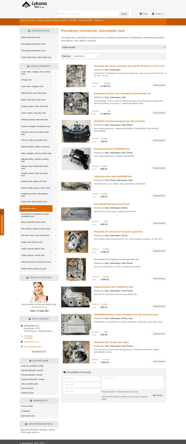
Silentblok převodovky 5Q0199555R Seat (115, 137)
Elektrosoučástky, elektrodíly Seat (34, 113)
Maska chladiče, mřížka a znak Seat (35, 140)
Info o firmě (36, 15)
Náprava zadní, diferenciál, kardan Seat (34, 161)
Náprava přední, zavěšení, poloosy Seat (35, 154)
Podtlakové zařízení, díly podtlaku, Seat (34, 188)
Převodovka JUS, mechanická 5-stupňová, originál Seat (123, 215)
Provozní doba (27, 403)
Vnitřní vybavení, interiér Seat (33, 249)
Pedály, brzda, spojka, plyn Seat (33, 175)
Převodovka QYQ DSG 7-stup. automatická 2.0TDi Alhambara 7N (128, 84)
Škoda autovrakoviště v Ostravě (33, 375)
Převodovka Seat (28, 202)
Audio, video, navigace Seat (32, 80)
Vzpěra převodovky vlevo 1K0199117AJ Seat (117, 267)
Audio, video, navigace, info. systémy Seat (32, 66)
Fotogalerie (25, 408)
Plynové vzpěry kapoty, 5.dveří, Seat (35, 182)
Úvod (24, 15)
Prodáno (107, 75)
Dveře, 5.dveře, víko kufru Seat (33, 106)
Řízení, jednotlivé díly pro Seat (33, 216)
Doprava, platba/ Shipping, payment (60, 15)
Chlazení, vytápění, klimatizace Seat (35, 119)
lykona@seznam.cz (39, 301)
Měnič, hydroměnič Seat (30, 30)
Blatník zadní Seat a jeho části (33, 93)
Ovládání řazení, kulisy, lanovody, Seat (34, 168)
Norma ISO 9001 (28, 385)
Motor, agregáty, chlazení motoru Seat (34, 147)
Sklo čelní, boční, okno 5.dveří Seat (35, 229)
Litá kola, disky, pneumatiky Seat (34, 133)
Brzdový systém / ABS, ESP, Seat (34, 99)
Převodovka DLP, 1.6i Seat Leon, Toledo (114, 320)
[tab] (114, 40)
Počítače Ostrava (28, 389)
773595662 (28, 330)
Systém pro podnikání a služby (33, 360)
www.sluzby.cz (28, 440)
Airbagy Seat (26, 73)
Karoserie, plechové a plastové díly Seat (35, 126)
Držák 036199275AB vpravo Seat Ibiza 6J (115, 189)
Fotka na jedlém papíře (30, 380)
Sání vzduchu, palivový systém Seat (35, 222)
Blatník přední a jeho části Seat (33, 86)
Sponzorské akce (28, 413)
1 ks (109, 101)
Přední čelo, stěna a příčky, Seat (34, 195)
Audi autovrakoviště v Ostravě (33, 365)
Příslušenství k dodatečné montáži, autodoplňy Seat (35, 209)
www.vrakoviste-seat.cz (33, 341)
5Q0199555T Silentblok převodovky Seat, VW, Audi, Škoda (124, 111)
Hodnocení (115, 15)
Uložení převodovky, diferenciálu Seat (34, 50)
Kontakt (83, 15)
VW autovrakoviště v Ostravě (32, 370)
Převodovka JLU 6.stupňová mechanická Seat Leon (121, 241)
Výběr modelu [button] (69, 40)
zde (38, 429)
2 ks (105, 310)
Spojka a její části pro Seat (31, 236)
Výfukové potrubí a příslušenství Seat (33, 256)
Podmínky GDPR (99, 15)
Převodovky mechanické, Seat (33, 43)
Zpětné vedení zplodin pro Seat (33, 263)
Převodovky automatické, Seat (33, 37)
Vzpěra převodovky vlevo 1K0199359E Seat (116, 163)
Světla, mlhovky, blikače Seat (32, 242)
